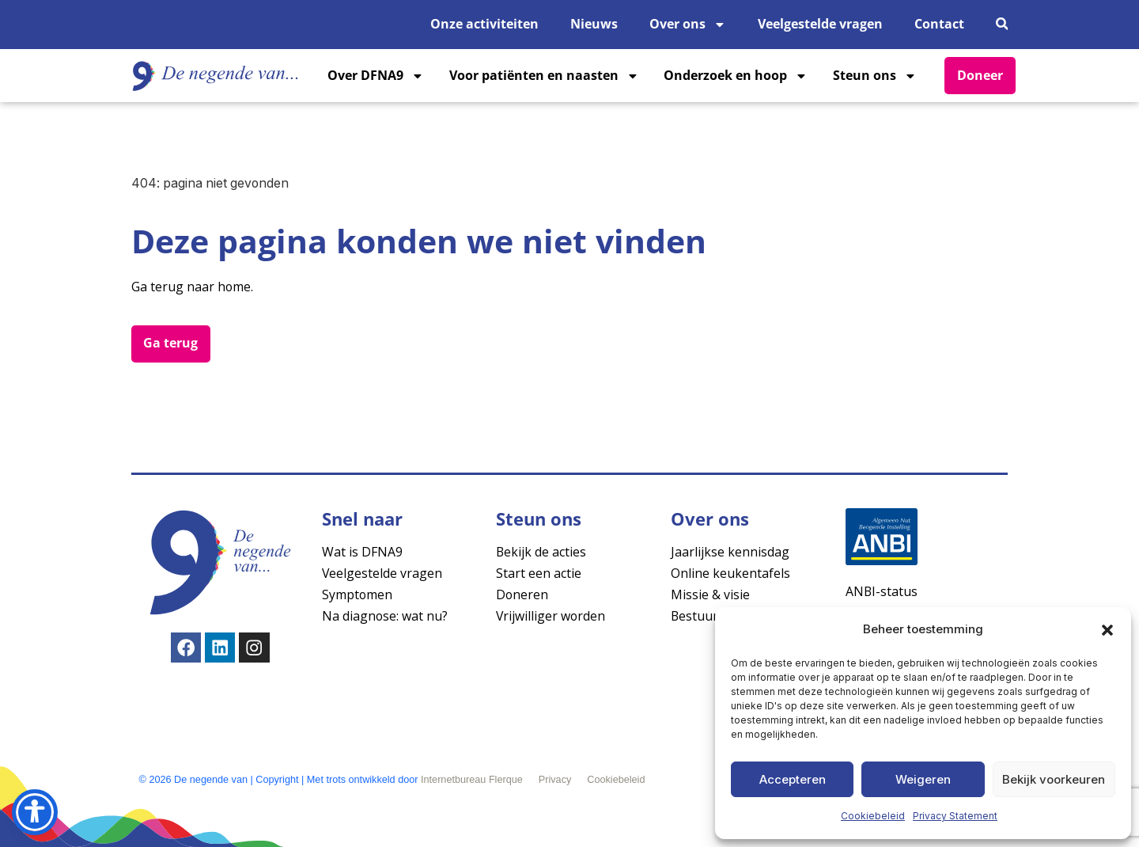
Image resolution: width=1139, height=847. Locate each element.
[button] (1107, 630)
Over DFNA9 (375, 76)
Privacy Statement (955, 816)
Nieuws (594, 23)
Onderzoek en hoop (736, 76)
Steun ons (875, 76)
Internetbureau (453, 779)
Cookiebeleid (873, 816)
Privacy (555, 779)
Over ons (687, 24)
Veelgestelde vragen (820, 23)
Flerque (506, 779)
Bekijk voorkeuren (1053, 779)
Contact (939, 23)
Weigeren (923, 779)
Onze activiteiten (484, 23)
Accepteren (792, 779)
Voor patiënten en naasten (544, 76)
